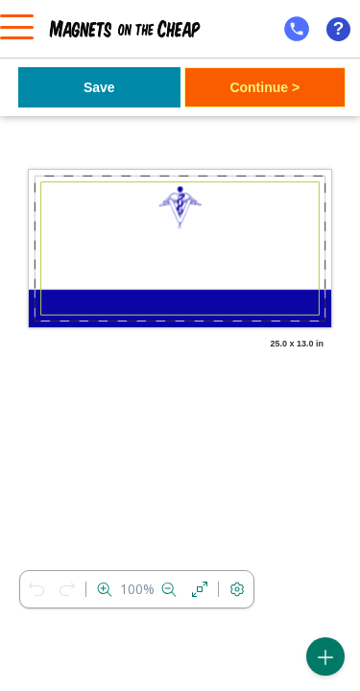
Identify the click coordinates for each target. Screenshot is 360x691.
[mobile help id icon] (296, 28)
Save (99, 87)
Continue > (264, 87)
